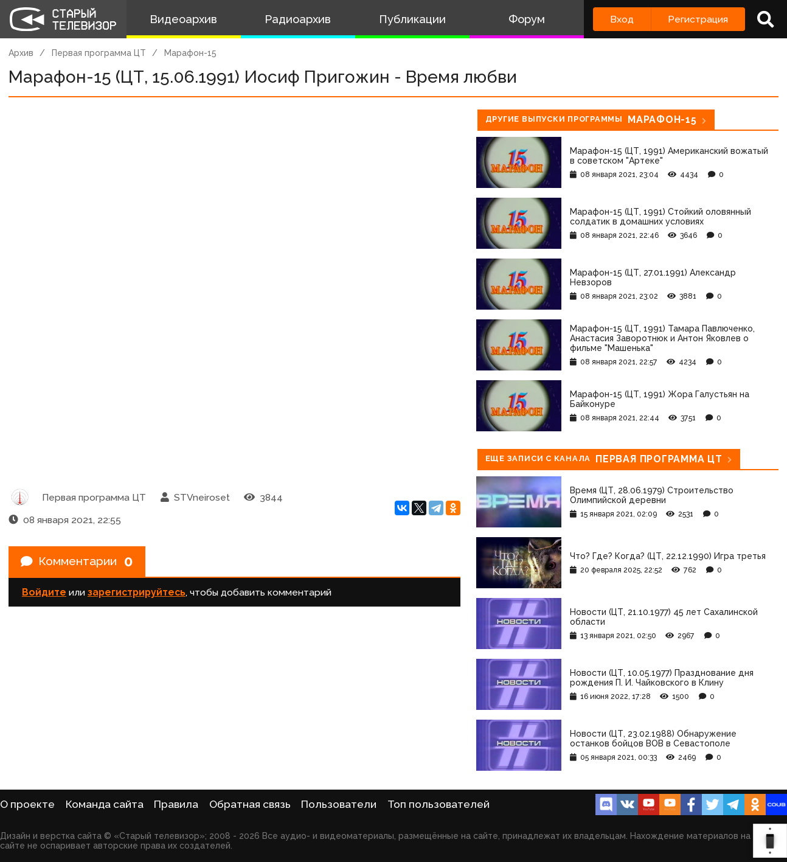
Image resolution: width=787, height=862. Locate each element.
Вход (622, 19)
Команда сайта (105, 804)
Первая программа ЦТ (99, 53)
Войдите (44, 593)
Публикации (412, 19)
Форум (526, 19)
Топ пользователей (438, 804)
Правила (176, 804)
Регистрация (698, 19)
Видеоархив (183, 19)
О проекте (27, 804)
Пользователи (338, 804)
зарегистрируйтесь (136, 593)
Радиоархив (298, 19)
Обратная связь (250, 804)
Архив (21, 53)
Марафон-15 (190, 53)
